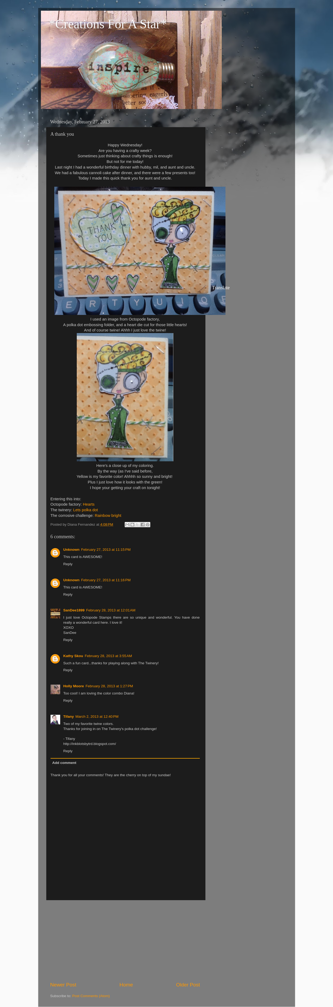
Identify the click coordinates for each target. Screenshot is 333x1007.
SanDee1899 (74, 610)
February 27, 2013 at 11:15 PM (106, 550)
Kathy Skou (73, 656)
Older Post (188, 985)
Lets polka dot (85, 510)
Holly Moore (73, 686)
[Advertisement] (125, 940)
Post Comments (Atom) (91, 996)
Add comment (64, 763)
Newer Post (63, 985)
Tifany (68, 717)
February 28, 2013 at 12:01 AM (110, 610)
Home (126, 985)
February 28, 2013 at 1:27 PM (109, 686)
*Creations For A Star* (108, 24)
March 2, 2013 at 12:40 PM (96, 717)
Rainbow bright (108, 515)
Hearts (89, 504)
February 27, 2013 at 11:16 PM (106, 580)
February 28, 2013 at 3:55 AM (108, 656)
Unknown (71, 550)
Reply (68, 564)
